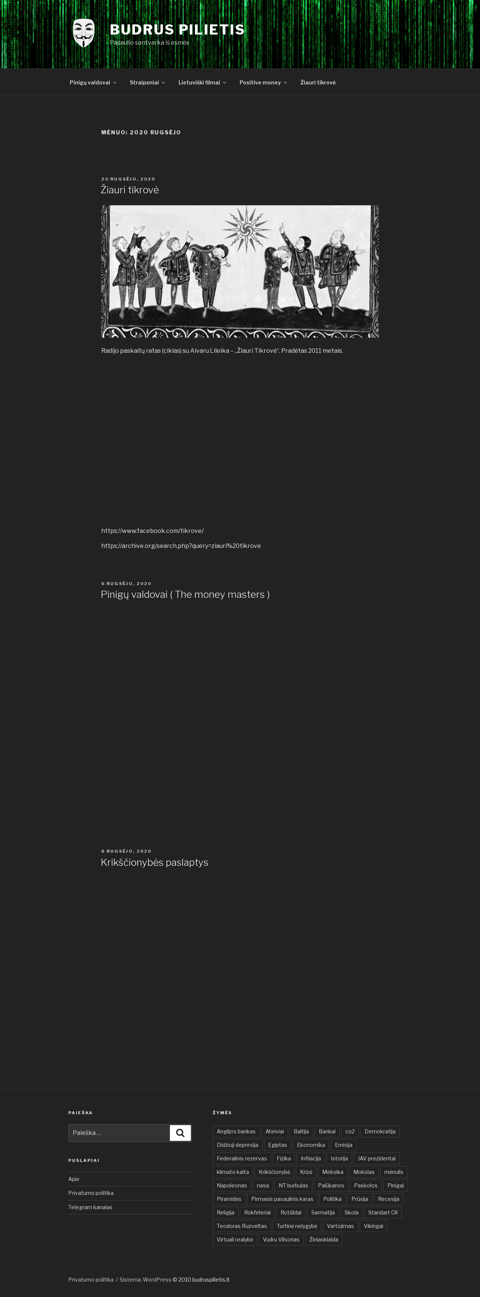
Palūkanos (331, 1185)
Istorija (339, 1158)
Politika (332, 1199)
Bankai (327, 1131)
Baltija (301, 1131)
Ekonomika (311, 1145)
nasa (263, 1185)
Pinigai (395, 1185)
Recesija (388, 1199)
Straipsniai (148, 82)
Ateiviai (275, 1131)
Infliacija (311, 1158)
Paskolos (366, 1185)
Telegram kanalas (90, 1207)
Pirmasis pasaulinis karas (282, 1199)
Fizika (284, 1158)
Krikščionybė (274, 1172)
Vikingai (373, 1226)
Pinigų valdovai (93, 82)
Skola (351, 1212)
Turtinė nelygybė (297, 1226)
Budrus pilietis (177, 29)
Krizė (306, 1172)
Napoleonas (232, 1185)
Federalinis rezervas (242, 1158)
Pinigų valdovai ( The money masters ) (185, 594)
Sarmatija (323, 1212)
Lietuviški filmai (202, 82)
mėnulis (394, 1172)
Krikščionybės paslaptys (154, 862)
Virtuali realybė (235, 1239)
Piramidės (229, 1199)
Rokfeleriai (257, 1212)
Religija (225, 1212)
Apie (74, 1179)
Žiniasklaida (323, 1239)
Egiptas (277, 1145)
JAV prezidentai (377, 1158)
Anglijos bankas (236, 1131)
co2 (350, 1131)
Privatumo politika (91, 1193)
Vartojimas (340, 1226)
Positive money (264, 82)
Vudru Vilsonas (281, 1239)
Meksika (333, 1172)
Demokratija (380, 1131)
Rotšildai (291, 1212)
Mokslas (364, 1172)
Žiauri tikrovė (318, 82)
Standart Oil (383, 1212)
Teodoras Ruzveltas (242, 1226)
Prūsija (359, 1199)
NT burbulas (293, 1185)
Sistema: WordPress (146, 1279)
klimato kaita (233, 1172)
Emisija (343, 1145)
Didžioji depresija (237, 1145)
